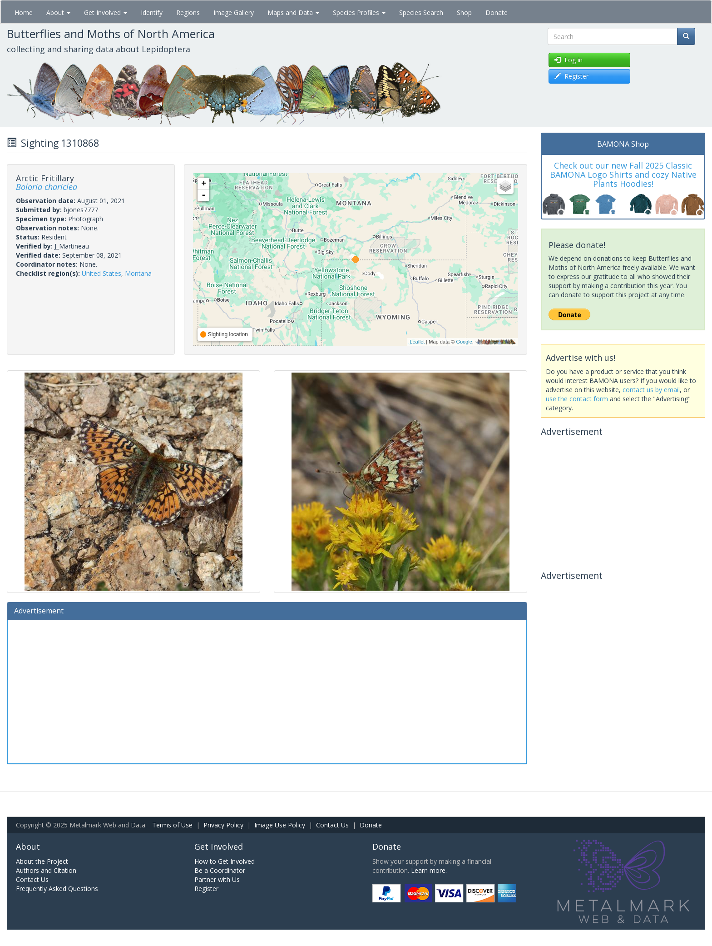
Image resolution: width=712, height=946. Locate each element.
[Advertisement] (267, 690)
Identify (152, 12)
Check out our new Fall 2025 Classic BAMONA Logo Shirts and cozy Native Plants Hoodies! (623, 174)
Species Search (421, 12)
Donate (496, 12)
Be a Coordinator (219, 870)
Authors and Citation (46, 870)
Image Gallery (233, 12)
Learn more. (429, 870)
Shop (464, 12)
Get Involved (105, 12)
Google (464, 341)
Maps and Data (293, 12)
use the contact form (577, 398)
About (58, 12)
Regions (188, 12)
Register (206, 888)
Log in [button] (568, 59)
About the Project (42, 861)
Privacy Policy (223, 825)
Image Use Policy (279, 825)
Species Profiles (359, 12)
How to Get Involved (224, 861)
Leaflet (417, 341)
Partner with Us (217, 879)
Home (24, 12)
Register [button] (571, 76)
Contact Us (332, 825)
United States (101, 273)
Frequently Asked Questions (57, 888)
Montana (138, 273)
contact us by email (651, 389)
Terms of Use (172, 825)
